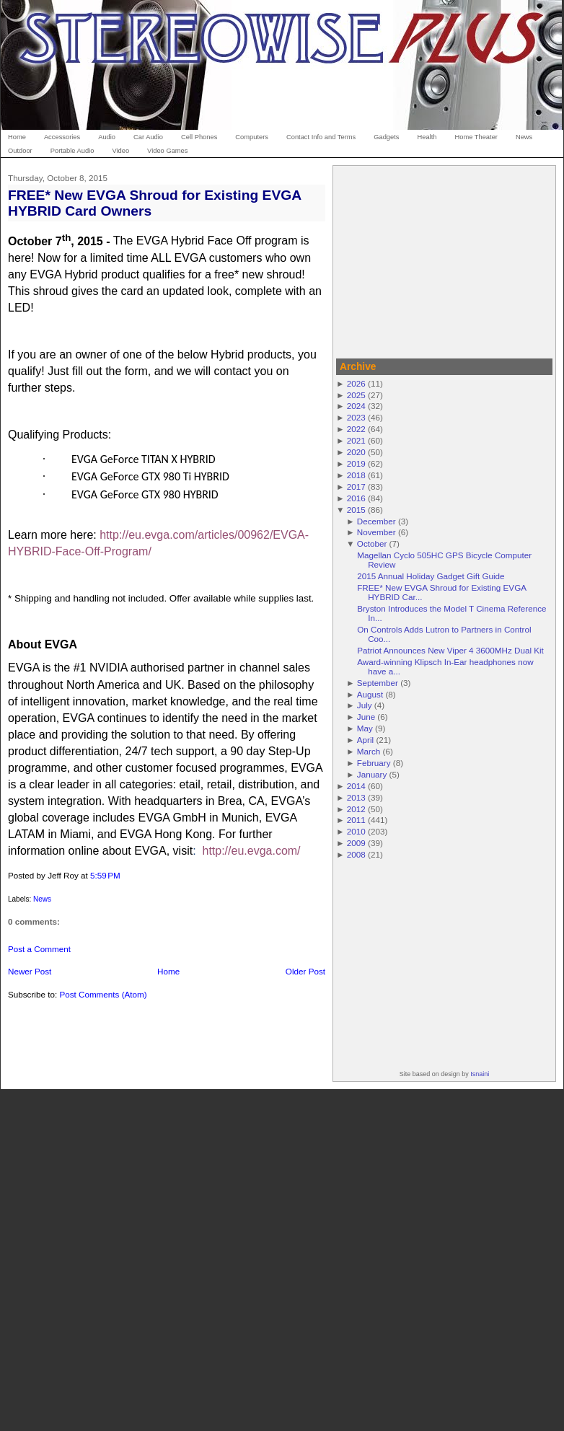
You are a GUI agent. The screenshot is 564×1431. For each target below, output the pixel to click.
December (376, 521)
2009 (356, 842)
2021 (356, 440)
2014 (356, 786)
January (372, 774)
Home (168, 971)
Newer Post (29, 971)
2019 (356, 463)
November (376, 532)
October (372, 543)
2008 (356, 854)
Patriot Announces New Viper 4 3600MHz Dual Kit (450, 650)
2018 (356, 475)
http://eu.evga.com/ (251, 851)
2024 (356, 405)
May (365, 728)
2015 (356, 509)
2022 (356, 428)
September (377, 682)
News (42, 899)
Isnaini (479, 1074)
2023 (356, 417)
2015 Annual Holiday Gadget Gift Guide (430, 576)
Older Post (305, 971)
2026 (356, 383)
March (368, 751)
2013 (356, 797)
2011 (356, 819)
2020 (356, 452)
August (370, 694)
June (366, 716)
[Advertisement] (444, 259)
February (374, 762)
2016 (356, 498)
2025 (356, 395)
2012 (356, 809)
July (364, 705)
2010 (356, 831)
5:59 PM (105, 875)
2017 (356, 486)
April (365, 739)
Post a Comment (39, 949)
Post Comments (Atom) (102, 994)
